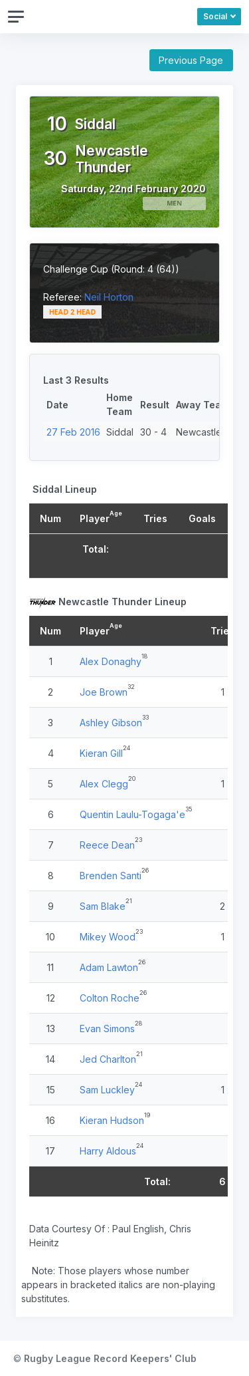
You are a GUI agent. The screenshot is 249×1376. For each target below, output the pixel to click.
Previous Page (191, 60)
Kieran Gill (101, 753)
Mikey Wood (107, 936)
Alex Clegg (104, 783)
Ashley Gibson (111, 722)
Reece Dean (107, 845)
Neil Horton (108, 297)
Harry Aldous (108, 1151)
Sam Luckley (107, 1089)
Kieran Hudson (112, 1120)
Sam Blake (102, 906)
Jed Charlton (108, 1059)
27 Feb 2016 (73, 432)
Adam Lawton (109, 967)
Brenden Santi (110, 875)
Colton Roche (109, 998)
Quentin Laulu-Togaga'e (132, 814)
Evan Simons (107, 1028)
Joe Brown (103, 692)
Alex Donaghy (110, 661)
